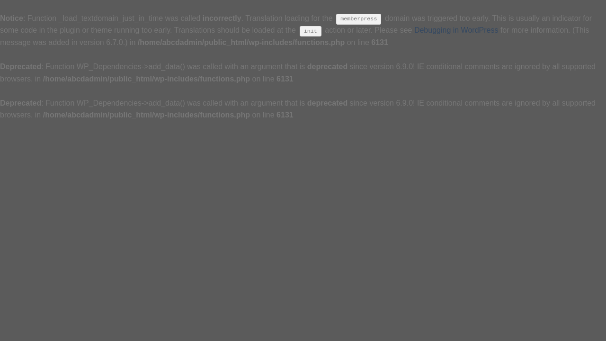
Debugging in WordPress (456, 30)
